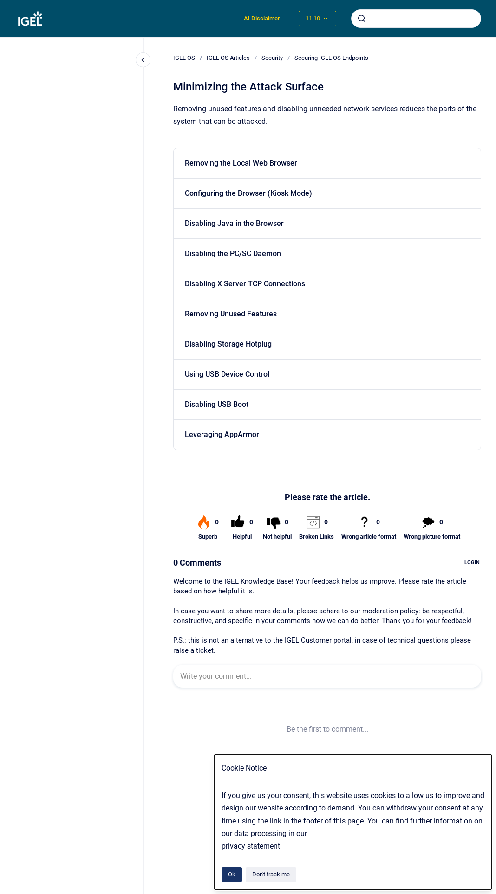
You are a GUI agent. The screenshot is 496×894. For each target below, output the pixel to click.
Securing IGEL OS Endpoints (331, 57)
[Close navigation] (143, 59)
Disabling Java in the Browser (234, 223)
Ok (231, 874)
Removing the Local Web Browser (241, 163)
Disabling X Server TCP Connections (245, 283)
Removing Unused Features (231, 313)
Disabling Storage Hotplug (228, 344)
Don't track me (271, 874)
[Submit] (361, 18)
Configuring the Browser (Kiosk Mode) (248, 193)
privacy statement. (252, 846)
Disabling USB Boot (216, 404)
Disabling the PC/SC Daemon (233, 253)
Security (272, 57)
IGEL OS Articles (228, 57)
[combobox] (416, 18)
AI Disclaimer (262, 18)
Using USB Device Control (227, 374)
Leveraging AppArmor (222, 434)
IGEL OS (184, 57)
